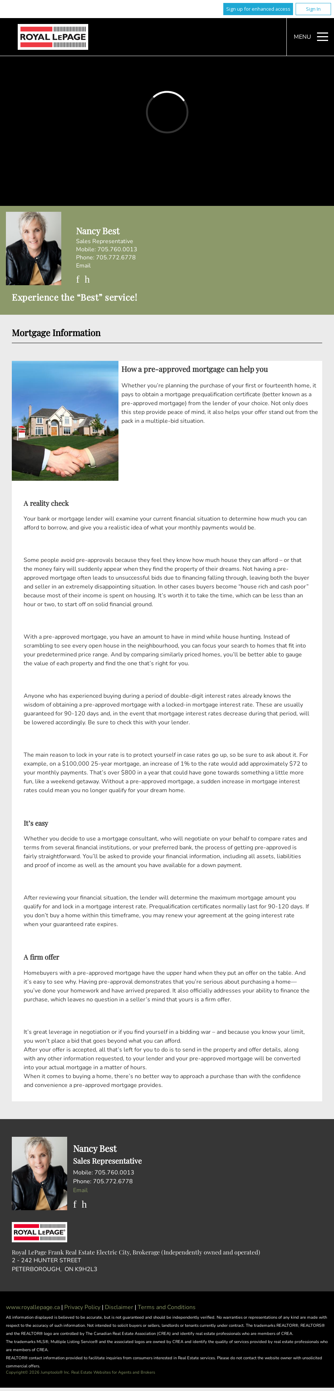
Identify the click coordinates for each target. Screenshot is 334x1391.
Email (83, 266)
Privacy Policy (83, 1307)
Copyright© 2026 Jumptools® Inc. (38, 1372)
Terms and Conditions (167, 1307)
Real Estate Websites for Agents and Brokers (113, 1372)
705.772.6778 (116, 257)
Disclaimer (120, 1307)
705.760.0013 (117, 249)
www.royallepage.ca (33, 1307)
